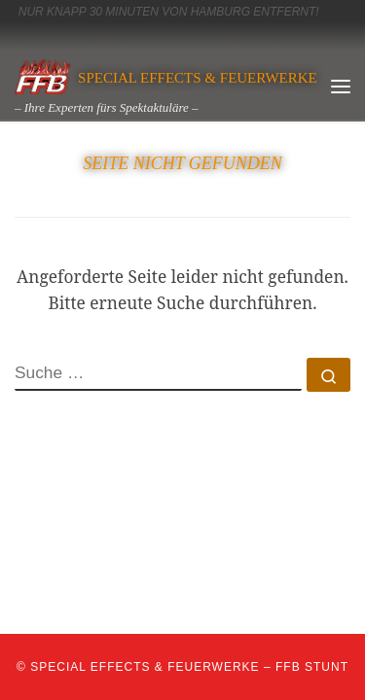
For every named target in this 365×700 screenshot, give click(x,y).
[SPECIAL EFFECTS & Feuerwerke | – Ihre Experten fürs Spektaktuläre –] (43, 75)
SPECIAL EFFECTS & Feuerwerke (144, 667)
